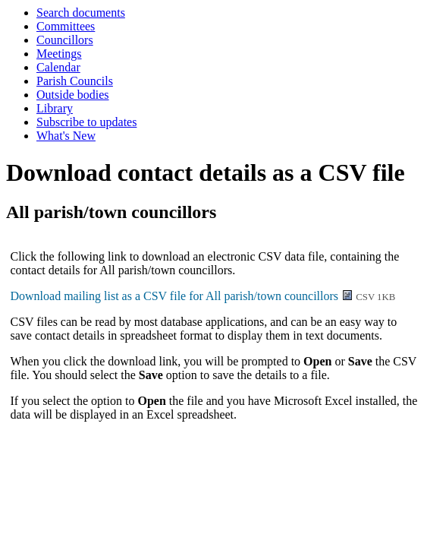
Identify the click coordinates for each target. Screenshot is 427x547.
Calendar (58, 67)
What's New (66, 135)
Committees (65, 26)
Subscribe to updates (86, 121)
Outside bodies (72, 94)
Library (54, 108)
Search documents (80, 12)
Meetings (59, 53)
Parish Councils (74, 80)
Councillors (64, 39)
